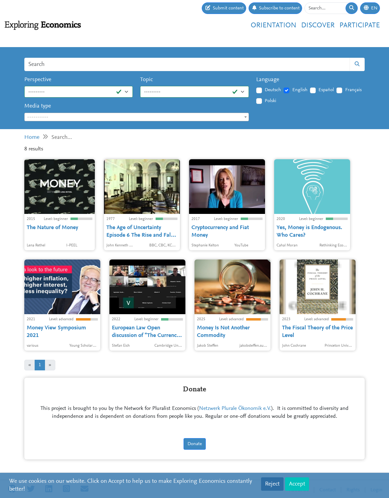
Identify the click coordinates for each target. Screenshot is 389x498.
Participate (359, 25)
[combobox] (136, 117)
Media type (37, 106)
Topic (146, 80)
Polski (270, 100)
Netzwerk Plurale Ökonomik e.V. (235, 408)
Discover (318, 25)
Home (32, 137)
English (300, 90)
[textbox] (137, 117)
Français (353, 90)
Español (326, 90)
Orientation (273, 25)
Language (267, 80)
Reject (272, 484)
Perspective (37, 80)
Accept (297, 484)
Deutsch (273, 90)
